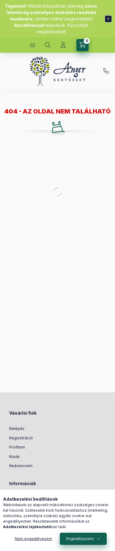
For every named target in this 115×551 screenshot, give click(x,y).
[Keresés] (48, 45)
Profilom (17, 447)
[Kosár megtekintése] (82, 45)
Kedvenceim (21, 465)
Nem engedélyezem (33, 538)
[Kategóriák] (32, 45)
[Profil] (63, 45)
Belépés (17, 428)
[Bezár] (108, 19)
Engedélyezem (80, 538)
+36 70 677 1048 (106, 71)
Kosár (14, 456)
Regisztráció (21, 437)
